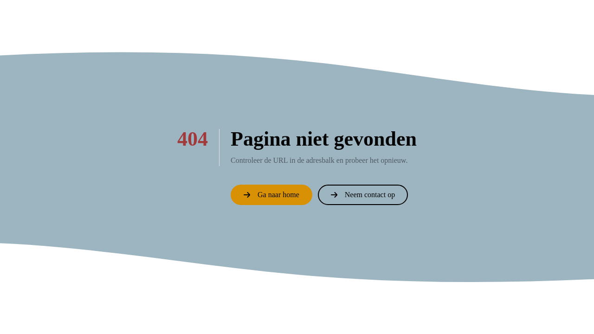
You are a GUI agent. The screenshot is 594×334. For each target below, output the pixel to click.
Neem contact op (363, 195)
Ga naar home (271, 195)
